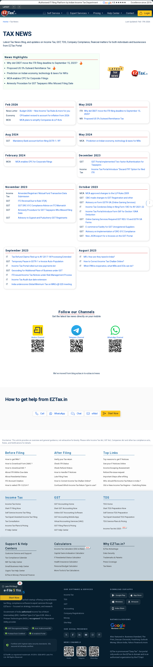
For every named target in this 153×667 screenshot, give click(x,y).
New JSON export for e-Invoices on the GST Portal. (109, 236)
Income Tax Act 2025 (115, 528)
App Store (136, 595)
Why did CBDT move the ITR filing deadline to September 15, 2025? (42, 63)
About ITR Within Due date (16, 472)
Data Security (109, 553)
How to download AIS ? (15, 468)
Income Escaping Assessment (116, 468)
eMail (92, 413)
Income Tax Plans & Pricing (16, 526)
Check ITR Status (61, 464)
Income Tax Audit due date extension (29, 279)
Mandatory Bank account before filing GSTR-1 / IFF (37, 141)
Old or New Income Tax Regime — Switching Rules (124, 485)
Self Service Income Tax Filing (18, 513)
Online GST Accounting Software (68, 513)
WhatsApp (57, 413)
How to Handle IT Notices (65, 472)
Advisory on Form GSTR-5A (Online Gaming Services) (111, 202)
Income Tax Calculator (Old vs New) (72, 549)
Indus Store (118, 608)
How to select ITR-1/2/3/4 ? (17, 485)
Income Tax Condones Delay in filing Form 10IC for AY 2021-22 (115, 207)
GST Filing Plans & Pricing (65, 526)
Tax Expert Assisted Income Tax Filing (21, 517)
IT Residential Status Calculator (67, 557)
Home (6, 22)
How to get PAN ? (12, 459)
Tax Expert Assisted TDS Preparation (118, 517)
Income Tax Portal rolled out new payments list (34, 266)
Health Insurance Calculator (66, 562)
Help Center (113, 13)
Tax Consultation (12, 521)
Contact (130, 13)
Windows (117, 602)
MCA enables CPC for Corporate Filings (27, 78)
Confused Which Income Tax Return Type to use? (75, 485)
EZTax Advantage (110, 549)
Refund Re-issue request (113, 472)
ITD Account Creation (14, 481)
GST (65, 604)
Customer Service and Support (18, 553)
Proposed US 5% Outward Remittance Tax (29, 68)
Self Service (52, 13)
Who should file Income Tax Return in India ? (122, 481)
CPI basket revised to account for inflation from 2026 (44, 115)
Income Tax (69, 595)
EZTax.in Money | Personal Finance (20, 575)
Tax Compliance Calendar (16, 558)
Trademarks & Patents (112, 557)
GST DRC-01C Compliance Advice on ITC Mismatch (42, 205)
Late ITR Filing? (11, 589)
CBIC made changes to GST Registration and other (109, 198)
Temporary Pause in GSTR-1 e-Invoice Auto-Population (37, 261)
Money (67, 618)
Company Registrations (74, 613)
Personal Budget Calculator (66, 566)
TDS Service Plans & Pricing (115, 521)
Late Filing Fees (61, 476)
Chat (76, 413)
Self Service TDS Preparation (115, 513)
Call (39, 413)
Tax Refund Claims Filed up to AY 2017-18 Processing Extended (41, 257)
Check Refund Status (63, 468)
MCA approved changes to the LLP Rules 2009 (107, 193)
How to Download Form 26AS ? (18, 464)
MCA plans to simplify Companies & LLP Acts (41, 120)
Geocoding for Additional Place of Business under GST (37, 270)
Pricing (97, 13)
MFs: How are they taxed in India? (99, 257)
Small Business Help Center (17, 566)
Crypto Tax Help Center (15, 571)
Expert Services (76, 13)
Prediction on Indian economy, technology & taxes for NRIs (37, 73)
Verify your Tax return (63, 459)
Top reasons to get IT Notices (116, 459)
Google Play (118, 595)
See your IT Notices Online (114, 464)
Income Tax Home (13, 504)
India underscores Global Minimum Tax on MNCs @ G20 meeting (42, 284)
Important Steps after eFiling (115, 476)
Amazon (133, 602)
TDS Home (108, 504)
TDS (65, 599)
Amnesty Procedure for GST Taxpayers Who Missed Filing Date (40, 83)
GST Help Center (61, 530)
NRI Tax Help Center (13, 562)
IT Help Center (11, 530)
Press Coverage (110, 562)
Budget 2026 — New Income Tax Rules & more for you (45, 111)
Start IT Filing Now (13, 508)
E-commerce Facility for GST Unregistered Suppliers (110, 227)
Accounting (69, 609)
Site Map (67, 622)
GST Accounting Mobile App (66, 517)
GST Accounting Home (64, 504)
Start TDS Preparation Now (114, 508)
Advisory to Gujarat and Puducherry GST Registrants (42, 218)
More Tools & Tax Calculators (66, 570)
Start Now (110, 413)
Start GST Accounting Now (65, 508)
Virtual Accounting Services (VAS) (68, 521)
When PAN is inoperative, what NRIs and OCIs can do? (108, 266)
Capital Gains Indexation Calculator (69, 553)
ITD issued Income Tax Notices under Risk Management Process (42, 275)
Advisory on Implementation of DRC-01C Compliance (110, 231)
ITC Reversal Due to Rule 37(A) (32, 201)
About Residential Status (16, 476)
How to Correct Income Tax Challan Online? (104, 261)
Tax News (107, 566)
